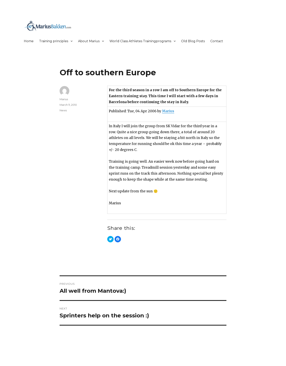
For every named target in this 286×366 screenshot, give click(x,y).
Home (29, 41)
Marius (168, 111)
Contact (216, 41)
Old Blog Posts (193, 41)
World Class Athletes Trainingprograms (140, 41)
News (63, 110)
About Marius (89, 41)
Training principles (53, 41)
